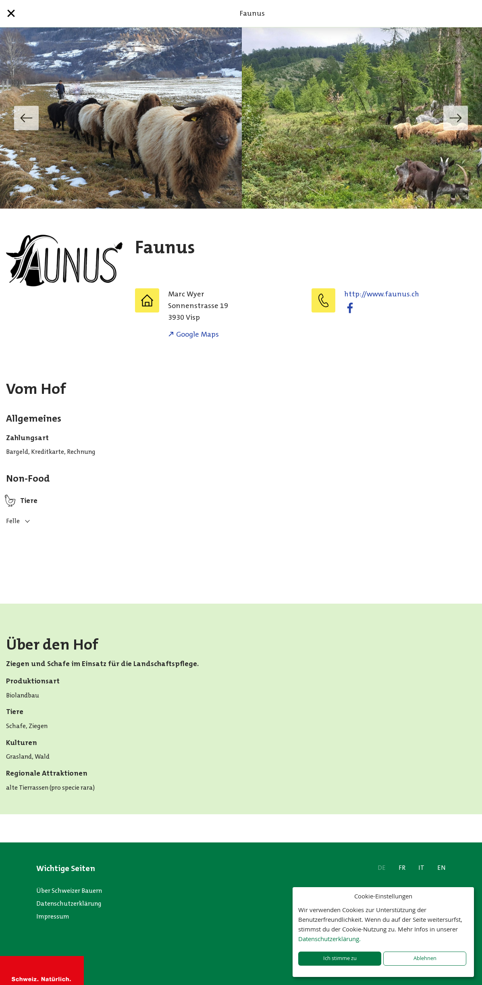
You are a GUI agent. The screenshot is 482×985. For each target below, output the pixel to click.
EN (441, 867)
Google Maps (197, 334)
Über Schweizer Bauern (69, 890)
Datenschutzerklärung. (329, 939)
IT (421, 867)
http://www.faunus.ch (381, 294)
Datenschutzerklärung (69, 903)
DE (382, 867)
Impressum (52, 916)
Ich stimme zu (340, 958)
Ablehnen (424, 958)
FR (402, 867)
